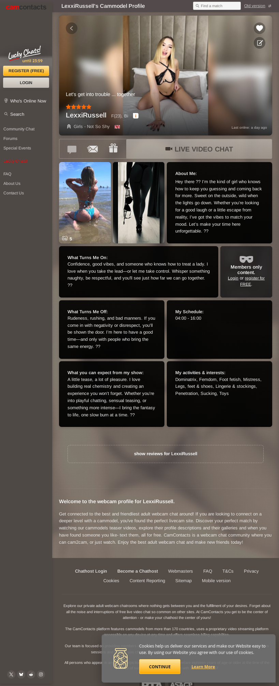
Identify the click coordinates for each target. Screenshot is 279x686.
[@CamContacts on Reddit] (31, 674)
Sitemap (183, 580)
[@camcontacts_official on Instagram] (41, 674)
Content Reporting (147, 580)
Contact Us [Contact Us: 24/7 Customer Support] (13, 193)
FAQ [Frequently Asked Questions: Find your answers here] (7, 174)
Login (26, 82)
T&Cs (228, 571)
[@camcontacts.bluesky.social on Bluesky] (21, 674)
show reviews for (165, 453)
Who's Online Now (28, 100)
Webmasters (180, 571)
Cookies (111, 580)
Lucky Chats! (15, 161)
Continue (160, 667)
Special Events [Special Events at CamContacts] (17, 148)
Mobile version (216, 580)
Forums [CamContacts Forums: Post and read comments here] (10, 138)
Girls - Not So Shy (88, 126)
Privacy (251, 571)
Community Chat (18, 129)
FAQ (207, 571)
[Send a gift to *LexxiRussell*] (113, 148)
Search (17, 114)
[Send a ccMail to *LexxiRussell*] (93, 148)
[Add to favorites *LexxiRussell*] (259, 28)
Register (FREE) (26, 70)
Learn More (203, 667)
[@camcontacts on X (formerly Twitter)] (11, 674)
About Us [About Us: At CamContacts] (11, 183)
